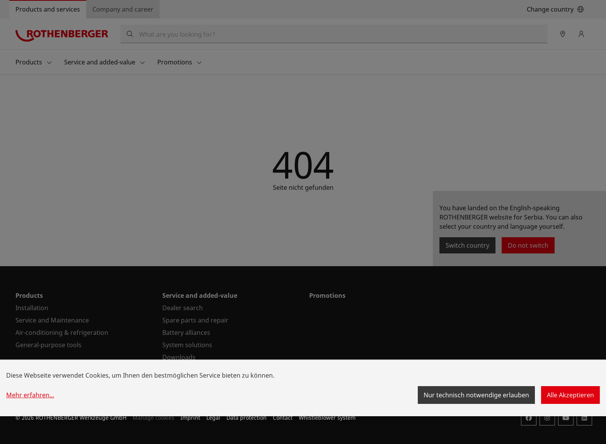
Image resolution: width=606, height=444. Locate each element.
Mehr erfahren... (30, 395)
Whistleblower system (327, 417)
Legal (213, 417)
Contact (283, 417)
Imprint (190, 417)
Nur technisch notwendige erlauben (476, 395)
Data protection (246, 417)
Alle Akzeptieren (570, 395)
